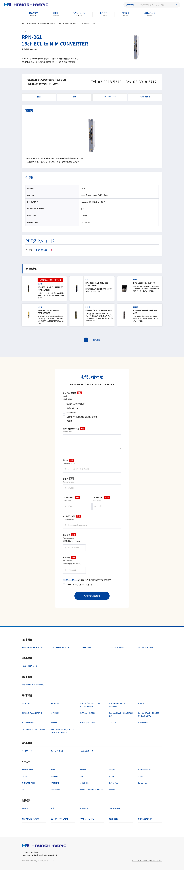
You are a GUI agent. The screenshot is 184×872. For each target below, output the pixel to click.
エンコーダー (113, 725)
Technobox (55, 792)
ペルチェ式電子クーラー (30, 668)
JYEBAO (112, 778)
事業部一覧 (84, 810)
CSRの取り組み (114, 810)
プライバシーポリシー (70, 582)
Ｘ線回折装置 (143, 725)
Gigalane (54, 778)
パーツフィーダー (28, 753)
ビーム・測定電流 (28, 725)
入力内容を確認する (92, 598)
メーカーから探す (59, 821)
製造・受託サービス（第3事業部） (33, 687)
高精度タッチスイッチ (87, 725)
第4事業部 (32, 23)
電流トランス (55, 725)
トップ (24, 23)
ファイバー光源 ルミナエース (61, 650)
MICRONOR (84, 785)
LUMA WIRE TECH (28, 785)
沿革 (52, 810)
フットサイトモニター (58, 753)
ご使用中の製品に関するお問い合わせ (81, 416)
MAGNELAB (55, 785)
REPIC (53, 772)
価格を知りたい (72, 408)
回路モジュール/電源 (47, 23)
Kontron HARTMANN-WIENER (91, 792)
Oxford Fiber (114, 785)
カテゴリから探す (30, 821)
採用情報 (125, 13)
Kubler (140, 778)
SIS (23, 792)
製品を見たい (71, 412)
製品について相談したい (76, 404)
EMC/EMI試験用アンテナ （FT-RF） (34, 732)
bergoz (112, 772)
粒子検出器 (55, 715)
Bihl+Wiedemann (144, 772)
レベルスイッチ (27, 705)
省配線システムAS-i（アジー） (32, 715)
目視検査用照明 (85, 650)
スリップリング (56, 705)
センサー (141, 705)
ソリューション (79, 13)
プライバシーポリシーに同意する (79, 586)
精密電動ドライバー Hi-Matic (32, 650)
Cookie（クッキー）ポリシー (140, 863)
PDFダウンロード (43, 250)
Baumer (83, 772)
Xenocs (112, 792)
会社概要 (25, 810)
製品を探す (33, 13)
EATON (24, 778)
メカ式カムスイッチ (86, 753)
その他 (69, 420)
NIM (60, 23)
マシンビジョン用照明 (116, 650)
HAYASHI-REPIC (28, 772)
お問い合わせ (149, 13)
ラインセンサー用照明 (145, 650)
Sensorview (142, 785)
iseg (81, 778)
